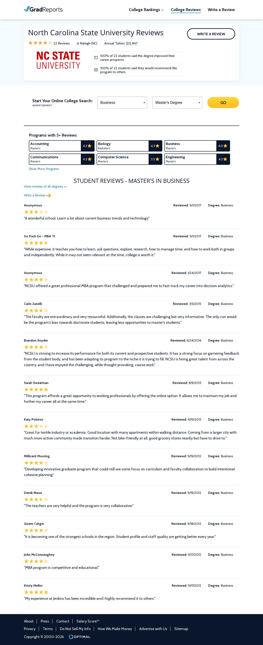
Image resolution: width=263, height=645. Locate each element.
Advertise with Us (153, 629)
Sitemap (181, 629)
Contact (62, 621)
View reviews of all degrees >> (45, 186)
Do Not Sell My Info (75, 629)
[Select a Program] (122, 102)
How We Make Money (115, 629)
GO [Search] (223, 102)
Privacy (30, 629)
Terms (48, 629)
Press (45, 621)
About (29, 621)
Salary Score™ (88, 621)
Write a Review (211, 34)
